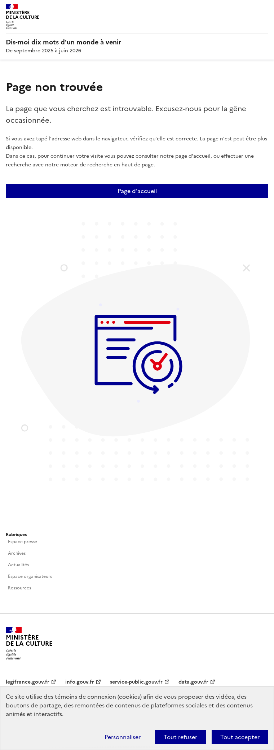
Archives (17, 553)
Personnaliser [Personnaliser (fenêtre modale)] (123, 737)
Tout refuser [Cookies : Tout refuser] (180, 737)
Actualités (18, 565)
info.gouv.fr (79, 682)
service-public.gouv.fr (136, 682)
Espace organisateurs (30, 576)
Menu (264, 10)
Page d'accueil (137, 191)
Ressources (19, 588)
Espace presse (22, 541)
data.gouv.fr (193, 682)
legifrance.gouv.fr (27, 682)
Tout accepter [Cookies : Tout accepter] (240, 737)
